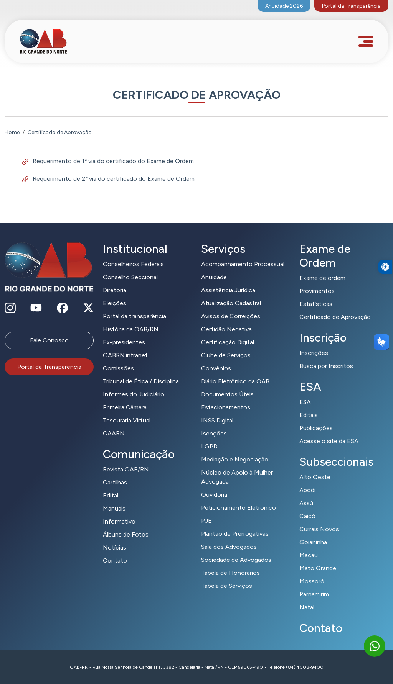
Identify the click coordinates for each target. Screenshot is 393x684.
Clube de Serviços (226, 355)
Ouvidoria (214, 494)
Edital (110, 495)
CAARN (114, 433)
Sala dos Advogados (229, 546)
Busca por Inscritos (326, 366)
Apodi (307, 490)
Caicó (307, 516)
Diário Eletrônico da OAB (235, 381)
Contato (115, 560)
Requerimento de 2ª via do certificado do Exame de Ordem (108, 178)
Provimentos (317, 291)
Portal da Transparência (351, 6)
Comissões (118, 368)
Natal (306, 607)
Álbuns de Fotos (126, 534)
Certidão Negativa (226, 329)
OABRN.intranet (125, 355)
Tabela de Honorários (230, 572)
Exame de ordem (322, 277)
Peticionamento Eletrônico (238, 507)
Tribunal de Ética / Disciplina (141, 381)
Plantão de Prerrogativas (235, 533)
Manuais (114, 508)
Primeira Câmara (125, 407)
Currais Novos (319, 529)
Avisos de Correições (230, 316)
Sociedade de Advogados (236, 559)
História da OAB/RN (131, 329)
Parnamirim (314, 594)
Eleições (114, 303)
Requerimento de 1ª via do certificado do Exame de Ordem (108, 161)
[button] (385, 281)
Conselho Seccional (130, 277)
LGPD (209, 446)
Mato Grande (317, 568)
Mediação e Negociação (234, 459)
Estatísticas (315, 304)
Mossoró (311, 581)
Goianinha (313, 542)
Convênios (216, 368)
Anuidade (214, 277)
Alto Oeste (314, 477)
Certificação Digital (227, 342)
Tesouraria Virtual (126, 420)
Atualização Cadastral (231, 303)
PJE (206, 520)
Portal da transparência (134, 316)
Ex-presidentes (124, 342)
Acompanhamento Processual (242, 264)
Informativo (119, 521)
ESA (305, 402)
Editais (308, 415)
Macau (308, 555)
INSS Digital (217, 420)
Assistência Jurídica (228, 290)
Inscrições (313, 353)
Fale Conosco (49, 340)
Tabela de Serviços (226, 585)
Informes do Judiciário (133, 394)
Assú (306, 503)
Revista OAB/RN (126, 469)
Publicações (316, 428)
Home (12, 132)
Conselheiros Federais (133, 264)
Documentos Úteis (227, 394)
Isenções (214, 433)
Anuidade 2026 (284, 6)
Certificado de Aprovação (335, 317)
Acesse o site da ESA (328, 441)
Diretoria (114, 290)
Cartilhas (115, 482)
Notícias (114, 547)
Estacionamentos (225, 407)
